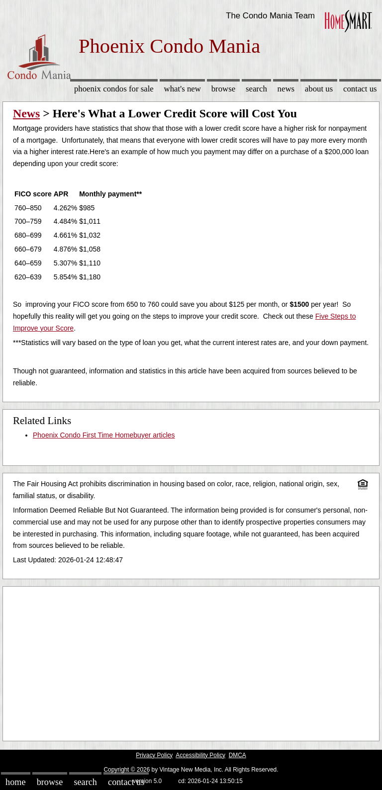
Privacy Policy (154, 755)
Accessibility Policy (200, 755)
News (286, 88)
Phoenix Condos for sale (114, 88)
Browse (223, 88)
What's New (182, 88)
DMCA (237, 755)
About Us (319, 88)
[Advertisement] (191, 661)
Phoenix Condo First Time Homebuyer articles (104, 435)
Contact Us (360, 88)
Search (256, 88)
